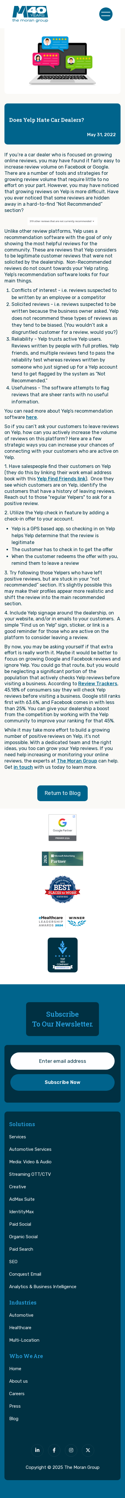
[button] (106, 14)
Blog (13, 1427)
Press (15, 1414)
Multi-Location (24, 1348)
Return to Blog (62, 793)
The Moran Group (77, 761)
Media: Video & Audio (30, 1170)
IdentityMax (21, 1220)
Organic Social (23, 1245)
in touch (23, 767)
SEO (13, 1270)
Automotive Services (30, 1158)
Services (17, 1145)
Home (15, 1377)
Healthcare (20, 1336)
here (31, 417)
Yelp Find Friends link (61, 479)
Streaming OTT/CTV (30, 1183)
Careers (17, 1402)
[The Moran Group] (62, 1434)
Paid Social (20, 1233)
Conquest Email (25, 1282)
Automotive (21, 1323)
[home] (30, 14)
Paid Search (21, 1257)
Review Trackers (97, 683)
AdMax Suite (22, 1208)
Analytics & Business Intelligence (42, 1295)
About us (18, 1389)
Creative (17, 1195)
